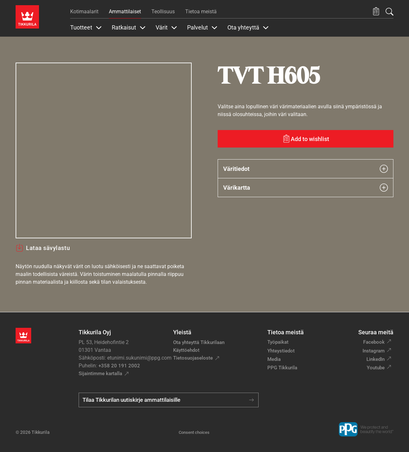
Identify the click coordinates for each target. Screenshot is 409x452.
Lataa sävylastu (43, 248)
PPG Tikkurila (282, 368)
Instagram (374, 351)
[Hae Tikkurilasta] (389, 12)
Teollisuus (163, 11)
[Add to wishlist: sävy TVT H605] (306, 139)
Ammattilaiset (125, 11)
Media (274, 359)
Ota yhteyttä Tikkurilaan (198, 342)
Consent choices (194, 432)
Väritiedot (305, 169)
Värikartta (305, 188)
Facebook (374, 342)
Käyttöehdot (186, 350)
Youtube (376, 368)
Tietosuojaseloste (193, 358)
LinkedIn (375, 359)
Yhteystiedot (281, 351)
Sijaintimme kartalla (100, 373)
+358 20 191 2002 (119, 366)
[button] (376, 11)
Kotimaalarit (84, 11)
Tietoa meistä (201, 11)
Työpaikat (277, 342)
